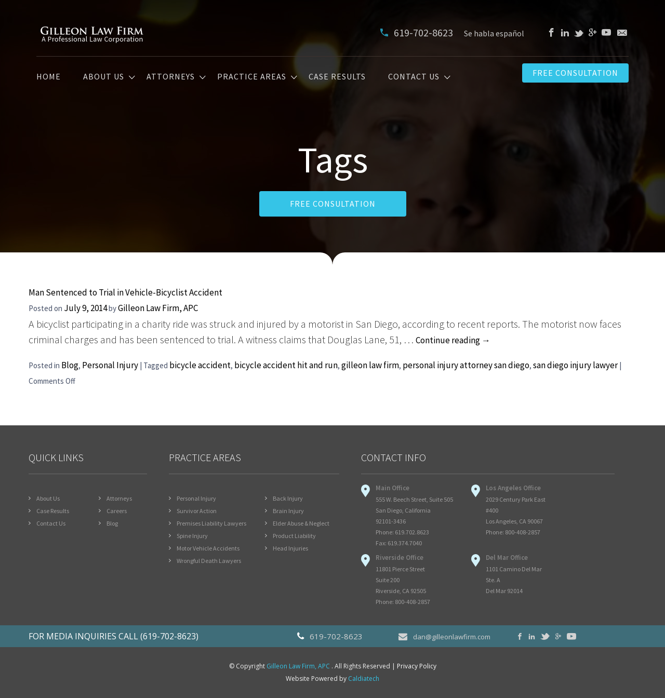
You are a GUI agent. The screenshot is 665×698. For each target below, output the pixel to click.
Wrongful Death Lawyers (209, 561)
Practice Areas (251, 77)
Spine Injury (192, 536)
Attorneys (171, 77)
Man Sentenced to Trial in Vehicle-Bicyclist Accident (125, 292)
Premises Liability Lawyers (211, 523)
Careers (117, 511)
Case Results (337, 77)
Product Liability (294, 536)
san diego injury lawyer (575, 365)
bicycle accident (200, 365)
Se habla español (494, 33)
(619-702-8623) (169, 636)
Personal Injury (110, 365)
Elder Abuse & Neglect (301, 523)
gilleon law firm (370, 365)
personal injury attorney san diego (466, 365)
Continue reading (453, 340)
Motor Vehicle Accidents (208, 548)
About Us (103, 77)
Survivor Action (197, 511)
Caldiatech (363, 678)
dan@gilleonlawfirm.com (444, 636)
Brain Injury (288, 511)
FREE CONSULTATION (333, 203)
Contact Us (414, 77)
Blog (69, 365)
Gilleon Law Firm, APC (158, 308)
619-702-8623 (417, 32)
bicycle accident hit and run (286, 365)
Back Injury (288, 498)
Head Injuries (290, 548)
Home (48, 77)
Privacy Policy (416, 666)
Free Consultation (575, 73)
